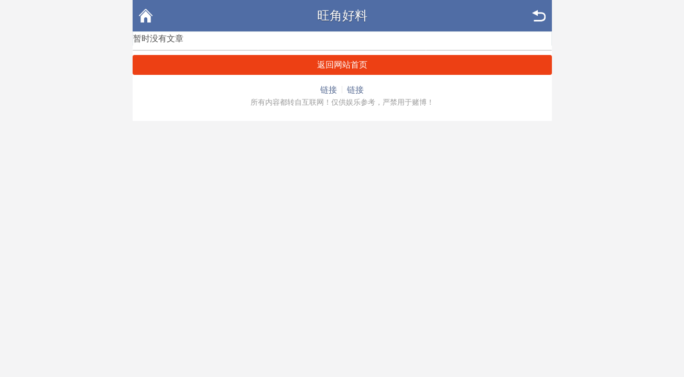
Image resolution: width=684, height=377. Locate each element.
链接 (328, 89)
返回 (539, 16)
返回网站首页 (342, 64)
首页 (146, 16)
